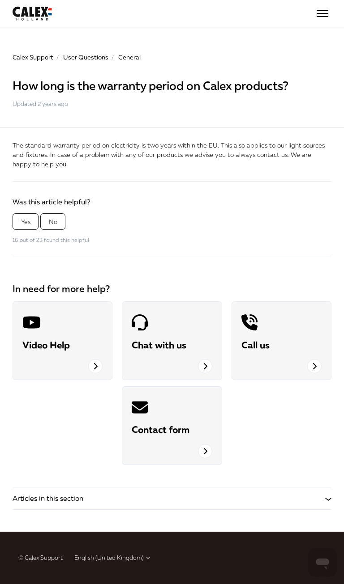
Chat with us (159, 345)
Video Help (46, 345)
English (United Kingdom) (112, 557)
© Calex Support (40, 557)
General (129, 57)
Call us (255, 345)
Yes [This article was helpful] (25, 221)
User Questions (85, 57)
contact (268, 154)
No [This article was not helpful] (53, 221)
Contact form (160, 429)
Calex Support (33, 57)
